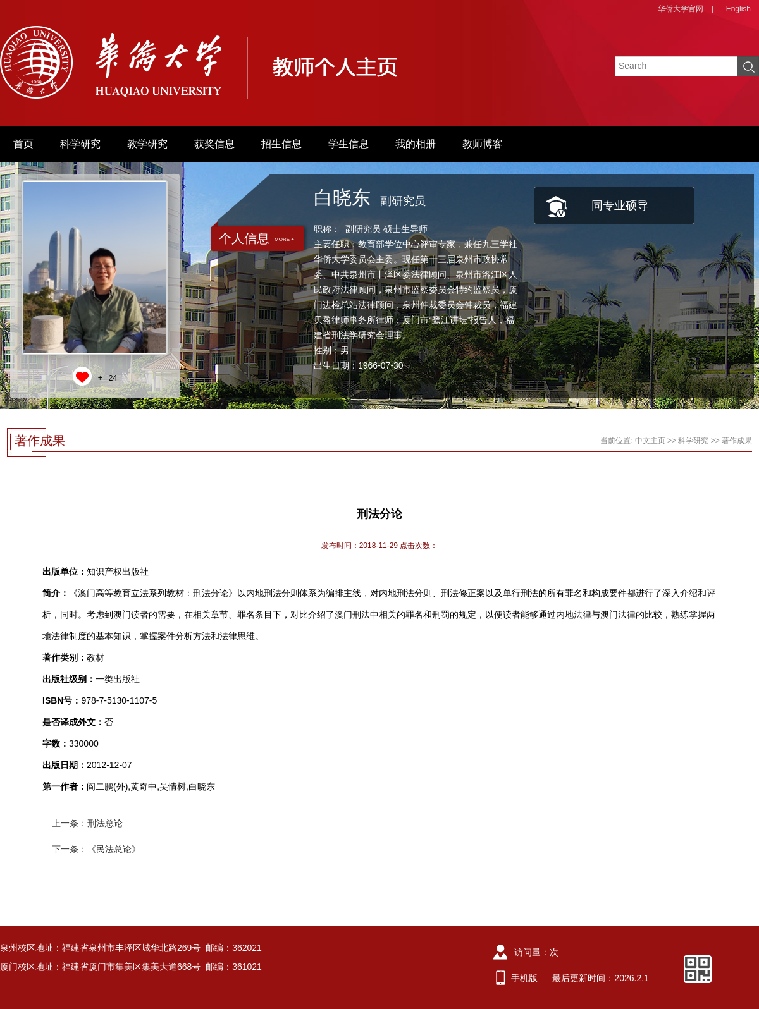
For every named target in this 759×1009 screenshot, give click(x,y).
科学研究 (80, 143)
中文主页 (650, 440)
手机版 (524, 978)
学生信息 (348, 143)
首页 (23, 143)
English (738, 8)
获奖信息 (214, 143)
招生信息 (281, 143)
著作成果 (737, 440)
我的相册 (415, 143)
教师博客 (482, 143)
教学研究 (147, 143)
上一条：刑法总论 (87, 823)
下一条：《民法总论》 (96, 849)
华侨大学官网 (680, 8)
